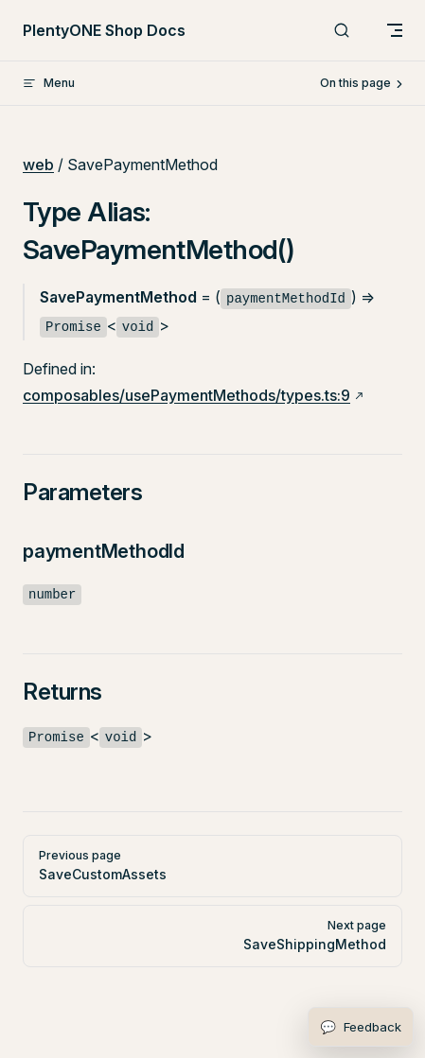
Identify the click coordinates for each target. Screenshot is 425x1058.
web (38, 164)
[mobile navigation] (394, 30)
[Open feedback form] (361, 1027)
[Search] (341, 31)
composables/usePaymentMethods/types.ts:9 (186, 395)
